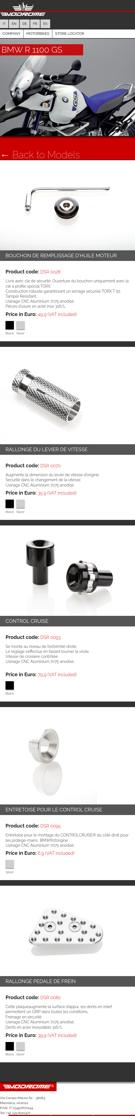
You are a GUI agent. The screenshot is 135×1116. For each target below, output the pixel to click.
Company (18, 1107)
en (14, 13)
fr (35, 13)
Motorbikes (37, 23)
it (4, 13)
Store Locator (69, 23)
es (45, 13)
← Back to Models (40, 144)
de (24, 13)
